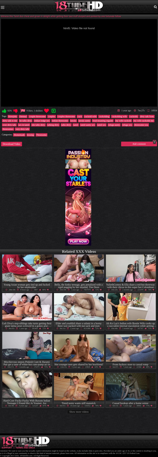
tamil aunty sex (88, 125)
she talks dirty (38, 125)
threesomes (8, 129)
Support (7, 448)
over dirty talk (9, 125)
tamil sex (101, 125)
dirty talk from (147, 116)
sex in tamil (23, 125)
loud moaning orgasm (103, 120)
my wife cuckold (123, 120)
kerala (73, 120)
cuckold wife (90, 116)
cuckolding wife (119, 116)
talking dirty (53, 125)
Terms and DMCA (25, 448)
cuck (79, 116)
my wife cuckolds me (144, 120)
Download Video (11, 144)
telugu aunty (114, 125)
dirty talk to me (10, 120)
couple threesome (37, 116)
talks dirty (66, 125)
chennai (23, 116)
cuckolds (133, 116)
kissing (30, 135)
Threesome (41, 135)
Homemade (19, 135)
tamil (75, 125)
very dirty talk (22, 129)
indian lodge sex (41, 120)
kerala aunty (84, 120)
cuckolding (104, 116)
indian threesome (60, 120)
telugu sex (127, 125)
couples (51, 116)
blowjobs (12, 116)
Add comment (144, 143)
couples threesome (66, 116)
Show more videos (79, 411)
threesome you (141, 125)
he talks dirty (26, 120)
